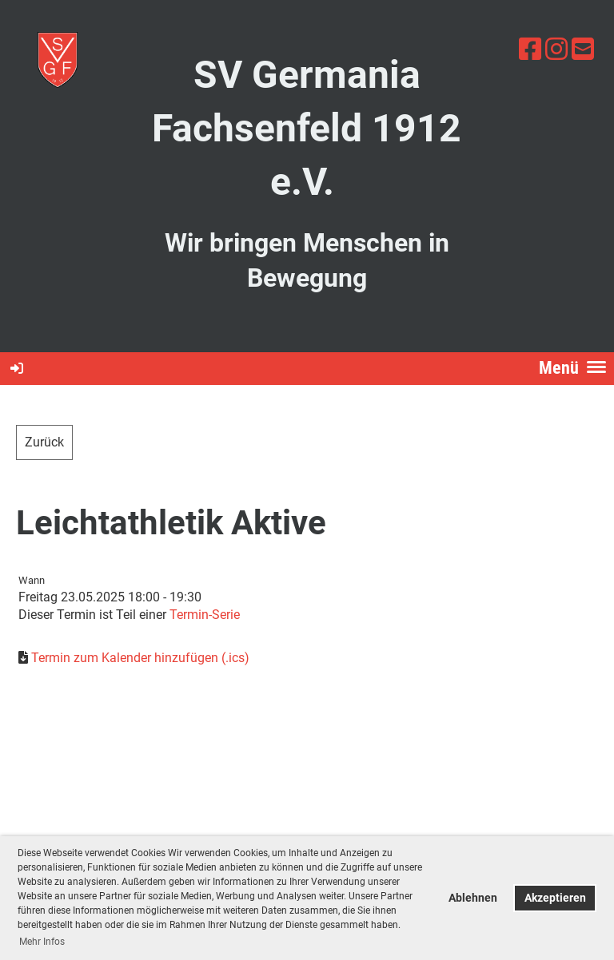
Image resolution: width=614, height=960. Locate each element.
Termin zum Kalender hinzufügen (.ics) (140, 657)
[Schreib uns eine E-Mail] (583, 49)
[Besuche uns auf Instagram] (556, 49)
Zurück (44, 442)
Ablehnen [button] (473, 898)
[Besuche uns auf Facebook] (530, 49)
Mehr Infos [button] (42, 941)
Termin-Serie (204, 614)
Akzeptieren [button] (555, 898)
